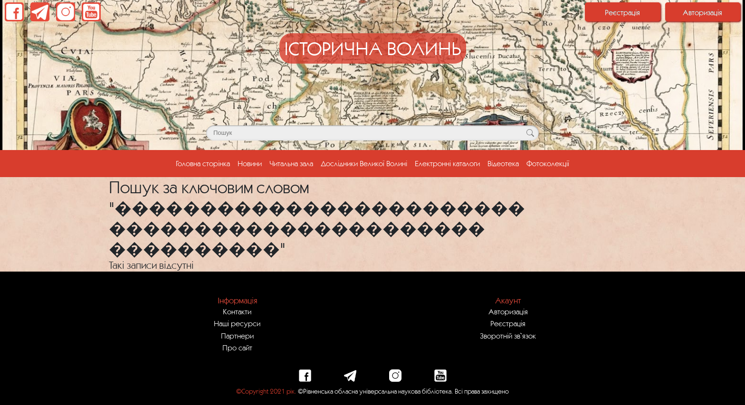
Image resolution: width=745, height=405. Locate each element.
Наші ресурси (237, 323)
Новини (250, 163)
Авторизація (702, 12)
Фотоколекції (547, 163)
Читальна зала (291, 163)
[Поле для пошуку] (372, 133)
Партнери (237, 335)
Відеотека (503, 163)
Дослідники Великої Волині (364, 163)
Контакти (237, 311)
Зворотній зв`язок (508, 335)
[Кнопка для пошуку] (530, 133)
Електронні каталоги (447, 163)
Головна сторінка (205, 162)
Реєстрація (622, 12)
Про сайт (237, 347)
